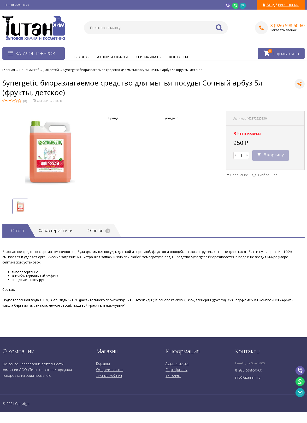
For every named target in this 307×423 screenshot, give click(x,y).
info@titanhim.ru (247, 377)
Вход (270, 5)
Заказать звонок (283, 30)
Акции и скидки (112, 57)
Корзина (103, 363)
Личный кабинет (109, 376)
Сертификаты (148, 57)
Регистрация (288, 5)
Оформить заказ (109, 369)
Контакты (178, 57)
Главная (81, 57)
